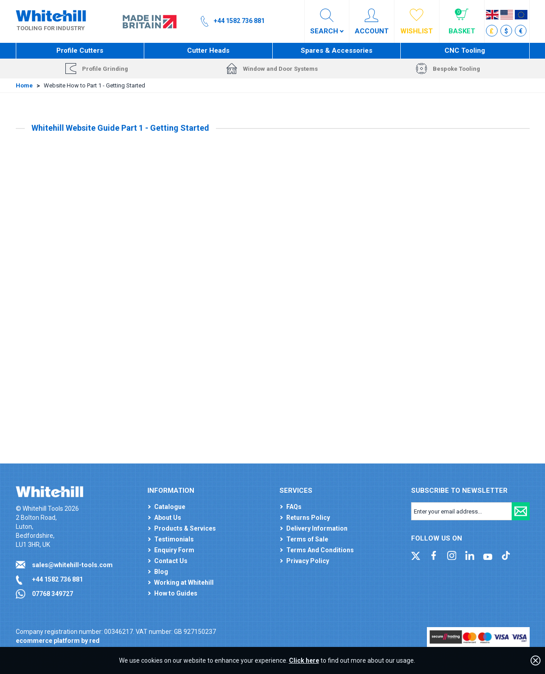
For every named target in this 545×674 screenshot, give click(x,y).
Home (24, 85)
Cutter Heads (208, 50)
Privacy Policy (307, 560)
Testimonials (174, 539)
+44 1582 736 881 (57, 579)
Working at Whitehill (184, 582)
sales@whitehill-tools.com (72, 565)
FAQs (294, 506)
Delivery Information (317, 528)
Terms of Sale (307, 539)
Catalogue (169, 506)
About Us (167, 517)
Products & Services (185, 528)
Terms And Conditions (320, 550)
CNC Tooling (464, 50)
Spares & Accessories (336, 50)
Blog (161, 571)
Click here (304, 660)
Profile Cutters (79, 50)
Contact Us (171, 560)
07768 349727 (52, 593)
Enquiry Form (174, 550)
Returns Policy (308, 517)
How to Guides (175, 593)
